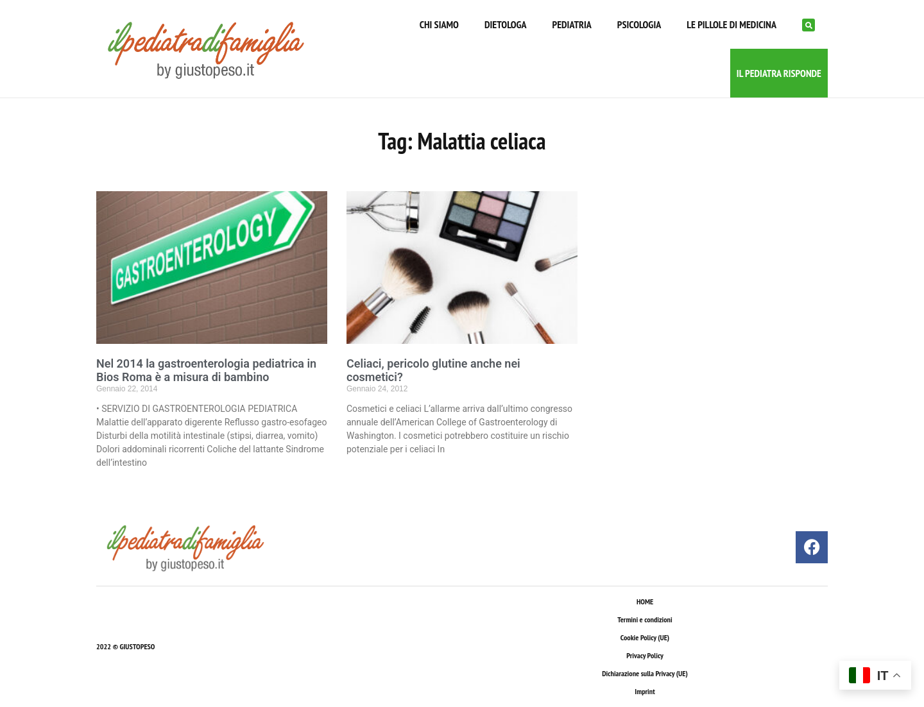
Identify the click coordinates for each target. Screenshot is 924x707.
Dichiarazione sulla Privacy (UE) (645, 673)
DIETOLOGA (505, 24)
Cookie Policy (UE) (644, 637)
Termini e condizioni (644, 619)
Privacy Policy (644, 655)
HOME (645, 601)
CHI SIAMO (439, 24)
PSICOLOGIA (639, 24)
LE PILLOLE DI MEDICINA (731, 24)
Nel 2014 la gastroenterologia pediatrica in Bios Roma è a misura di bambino (206, 370)
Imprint (644, 691)
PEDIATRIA (572, 24)
